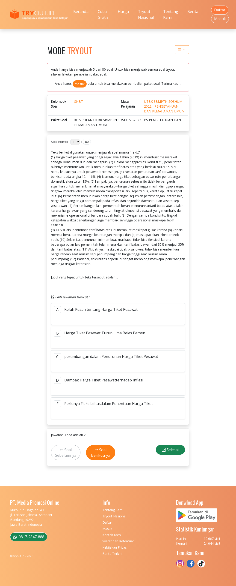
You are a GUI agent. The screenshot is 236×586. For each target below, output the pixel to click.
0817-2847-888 (28, 536)
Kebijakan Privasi (114, 547)
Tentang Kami (170, 14)
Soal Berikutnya (100, 452)
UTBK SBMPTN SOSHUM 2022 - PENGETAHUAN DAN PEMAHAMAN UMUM (164, 106)
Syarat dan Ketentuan (118, 541)
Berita (192, 11)
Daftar (219, 9)
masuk (80, 84)
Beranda (80, 11)
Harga (123, 11)
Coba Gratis (103, 14)
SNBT (78, 101)
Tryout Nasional (146, 14)
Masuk (220, 18)
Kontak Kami (111, 535)
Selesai (170, 449)
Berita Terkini (112, 553)
